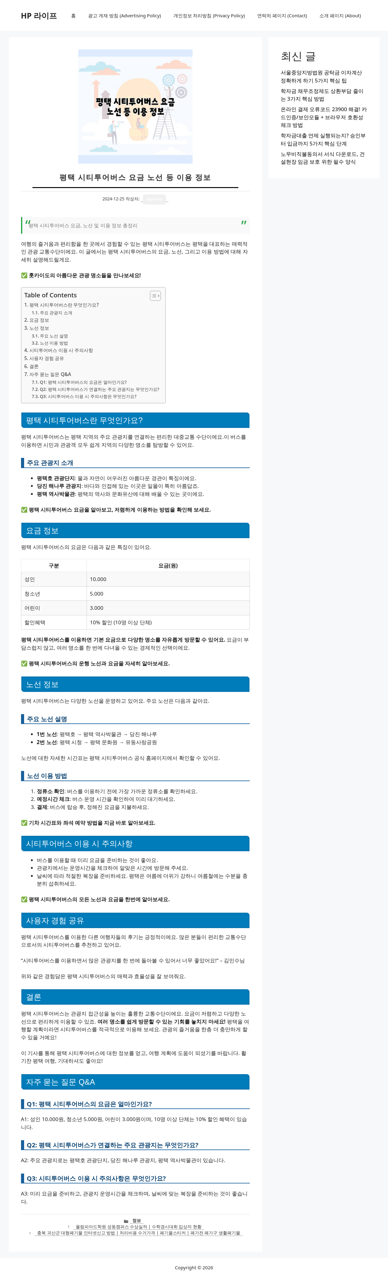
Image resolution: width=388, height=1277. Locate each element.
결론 (34, 366)
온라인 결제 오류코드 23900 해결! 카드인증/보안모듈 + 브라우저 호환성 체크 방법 (324, 117)
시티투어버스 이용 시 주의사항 (61, 350)
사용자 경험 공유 (46, 358)
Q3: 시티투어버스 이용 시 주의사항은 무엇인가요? (88, 396)
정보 (136, 1220)
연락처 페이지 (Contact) (282, 15)
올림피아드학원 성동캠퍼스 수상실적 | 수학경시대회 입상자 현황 (139, 1226)
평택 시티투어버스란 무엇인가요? (64, 305)
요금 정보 (39, 320)
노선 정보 (39, 328)
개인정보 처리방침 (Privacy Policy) (209, 15)
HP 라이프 (39, 15)
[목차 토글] (152, 296)
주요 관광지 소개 (56, 313)
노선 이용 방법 (54, 343)
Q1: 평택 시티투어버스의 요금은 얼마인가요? (83, 382)
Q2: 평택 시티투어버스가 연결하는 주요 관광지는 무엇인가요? (99, 389)
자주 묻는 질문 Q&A (50, 374)
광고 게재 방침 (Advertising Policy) (124, 15)
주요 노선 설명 (54, 336)
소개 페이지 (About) (340, 15)
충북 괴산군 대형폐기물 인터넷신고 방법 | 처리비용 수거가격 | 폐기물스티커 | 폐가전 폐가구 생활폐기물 (138, 1233)
